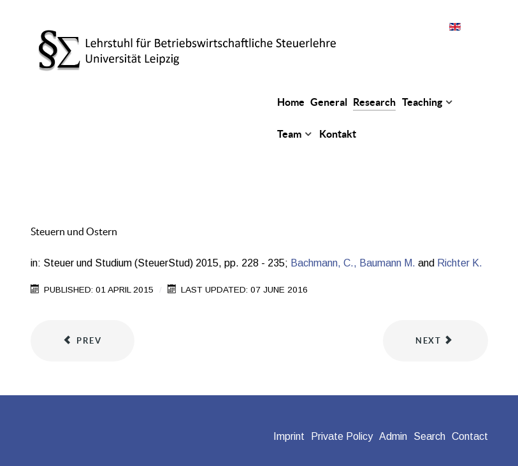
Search (429, 436)
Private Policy (342, 436)
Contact (470, 436)
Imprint (289, 436)
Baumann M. (387, 263)
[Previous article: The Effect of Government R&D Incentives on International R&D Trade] (82, 341)
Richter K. (459, 263)
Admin (393, 436)
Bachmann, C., (324, 263)
